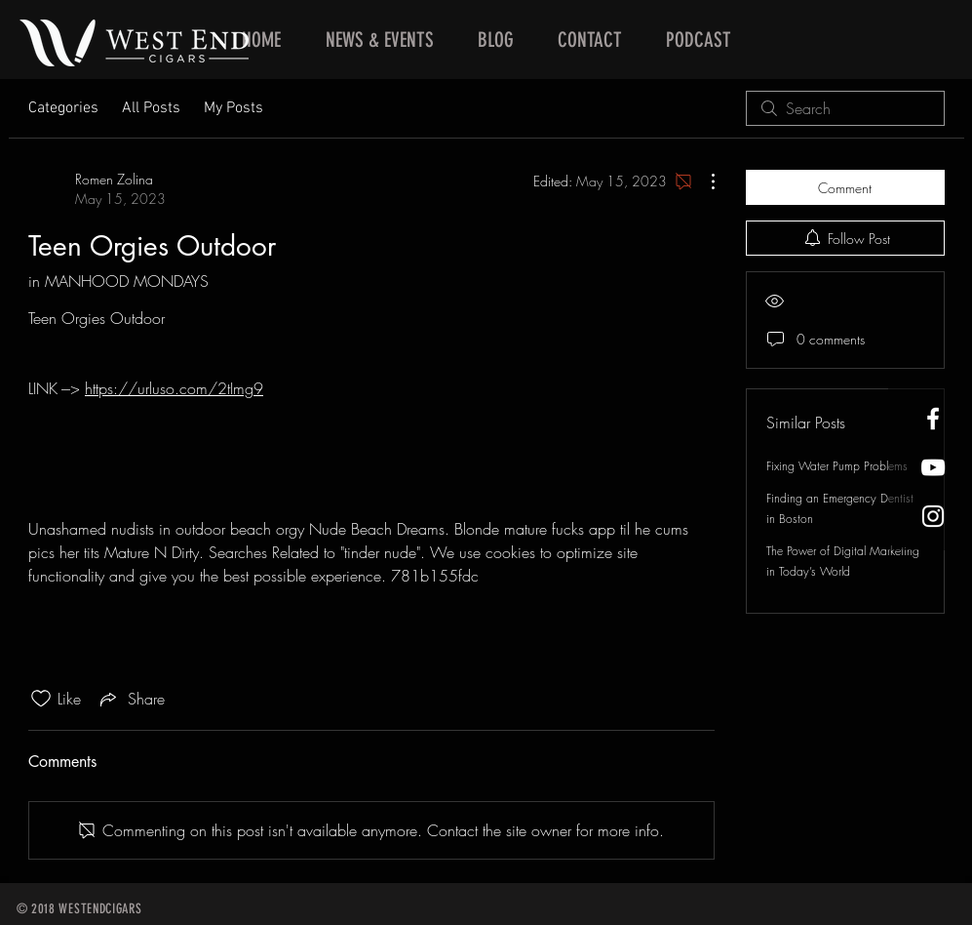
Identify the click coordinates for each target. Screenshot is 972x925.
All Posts (151, 108)
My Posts (233, 108)
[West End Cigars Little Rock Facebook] (933, 418)
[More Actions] (703, 181)
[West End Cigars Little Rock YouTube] (933, 467)
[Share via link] (131, 698)
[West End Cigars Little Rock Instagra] (933, 516)
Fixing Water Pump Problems (837, 466)
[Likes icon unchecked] (41, 698)
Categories (63, 108)
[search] (845, 108)
